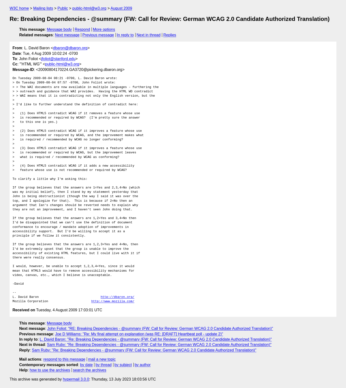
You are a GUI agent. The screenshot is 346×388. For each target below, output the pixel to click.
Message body (59, 29)
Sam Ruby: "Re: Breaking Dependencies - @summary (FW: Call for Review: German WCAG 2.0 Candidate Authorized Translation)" (159, 345)
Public (62, 8)
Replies (169, 35)
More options (104, 29)
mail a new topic (102, 359)
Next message (67, 35)
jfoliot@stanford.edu (58, 59)
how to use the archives (50, 370)
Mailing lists (43, 8)
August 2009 (121, 8)
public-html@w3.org (89, 8)
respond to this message (64, 359)
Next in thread (148, 35)
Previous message (98, 35)
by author (143, 365)
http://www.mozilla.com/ (112, 301)
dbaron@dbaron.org (70, 48)
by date (86, 365)
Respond (82, 29)
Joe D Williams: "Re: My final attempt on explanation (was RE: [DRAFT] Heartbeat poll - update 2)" (139, 334)
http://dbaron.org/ (117, 297)
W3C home (19, 8)
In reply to (125, 35)
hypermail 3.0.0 (76, 379)
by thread (104, 365)
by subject (123, 365)
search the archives (89, 370)
